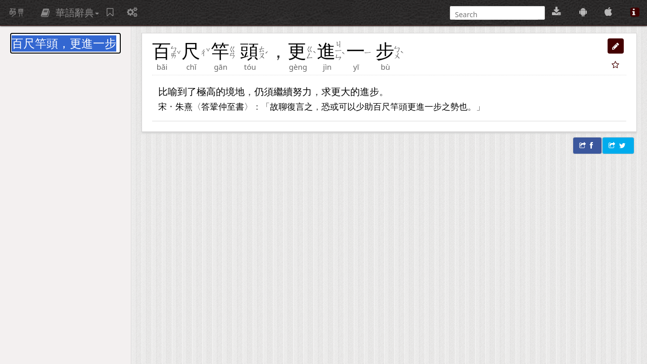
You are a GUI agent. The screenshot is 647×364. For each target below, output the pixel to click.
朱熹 (184, 106)
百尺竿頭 (390, 106)
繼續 (283, 91)
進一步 (429, 106)
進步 (369, 91)
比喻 (167, 91)
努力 (302, 91)
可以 (347, 106)
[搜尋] (496, 14)
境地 (235, 91)
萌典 (17, 12)
